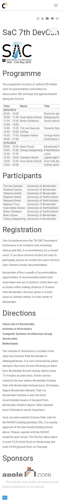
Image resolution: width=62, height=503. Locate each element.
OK (4, 497)
